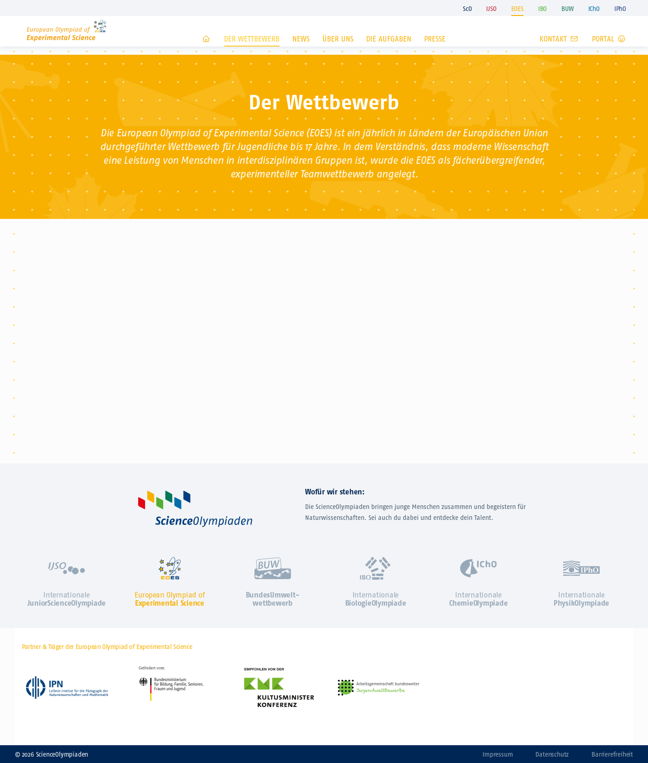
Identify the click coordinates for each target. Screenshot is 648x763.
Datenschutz (552, 754)
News (301, 49)
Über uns (337, 49)
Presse (435, 49)
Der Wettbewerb (252, 49)
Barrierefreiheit (612, 754)
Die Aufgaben (388, 49)
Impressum (497, 754)
